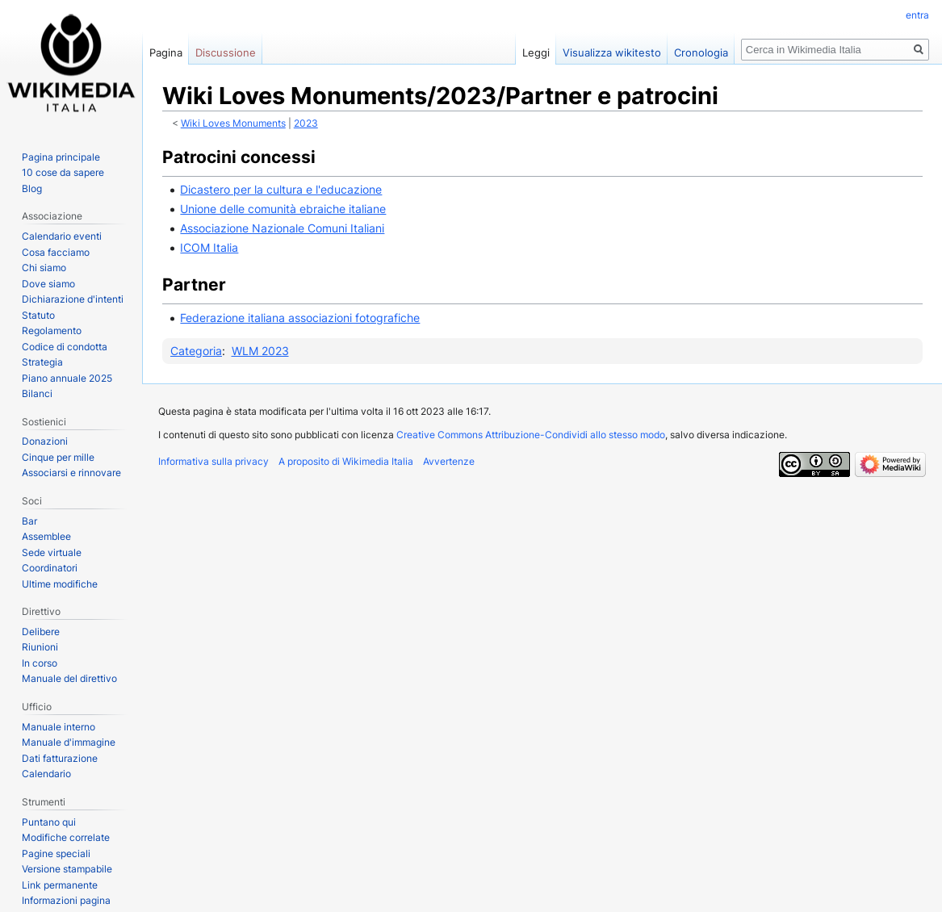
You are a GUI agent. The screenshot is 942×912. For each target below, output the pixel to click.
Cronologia (701, 52)
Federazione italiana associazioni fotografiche (300, 317)
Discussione (225, 52)
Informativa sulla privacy (213, 461)
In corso (39, 663)
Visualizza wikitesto (612, 52)
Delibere (41, 631)
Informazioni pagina (66, 900)
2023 (306, 123)
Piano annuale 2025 (67, 378)
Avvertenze (449, 461)
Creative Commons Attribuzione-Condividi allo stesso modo (530, 435)
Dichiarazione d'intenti (73, 299)
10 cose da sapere (63, 172)
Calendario (46, 774)
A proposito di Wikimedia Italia (345, 461)
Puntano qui (49, 822)
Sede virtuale (52, 552)
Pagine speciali (56, 853)
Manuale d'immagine (68, 742)
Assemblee (46, 536)
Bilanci (37, 393)
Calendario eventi (62, 236)
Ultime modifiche (60, 584)
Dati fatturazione (60, 758)
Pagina (165, 52)
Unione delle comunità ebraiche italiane (283, 208)
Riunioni (40, 647)
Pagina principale (61, 157)
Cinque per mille (58, 457)
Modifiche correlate (66, 837)
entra (917, 15)
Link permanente (60, 885)
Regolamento (52, 330)
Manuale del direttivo (69, 678)
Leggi (536, 52)
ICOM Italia (209, 247)
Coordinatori (49, 568)
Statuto (38, 315)
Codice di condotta (64, 347)
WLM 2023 (260, 351)
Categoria (196, 351)
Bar (29, 521)
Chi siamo (44, 267)
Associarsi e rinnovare (71, 472)
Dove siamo (48, 284)
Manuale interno (58, 727)
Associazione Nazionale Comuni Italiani (282, 228)
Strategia (42, 362)
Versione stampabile (67, 869)
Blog (32, 188)
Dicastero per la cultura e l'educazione (281, 189)
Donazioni (45, 441)
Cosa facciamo (56, 252)
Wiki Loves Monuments (233, 123)
